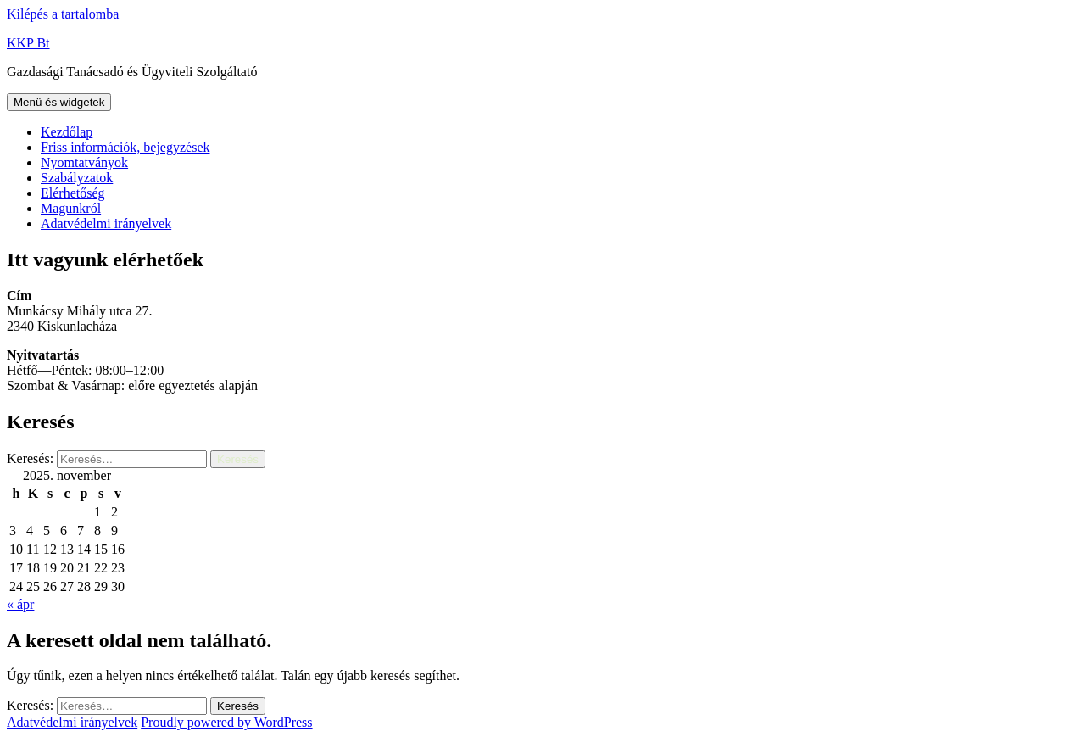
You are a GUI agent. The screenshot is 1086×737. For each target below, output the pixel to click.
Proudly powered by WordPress (226, 722)
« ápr (20, 604)
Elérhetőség (73, 193)
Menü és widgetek (59, 102)
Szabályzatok (77, 177)
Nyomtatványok (84, 162)
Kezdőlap (66, 132)
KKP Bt (28, 43)
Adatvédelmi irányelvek (106, 223)
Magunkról (71, 208)
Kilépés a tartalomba (63, 14)
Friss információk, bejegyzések (125, 147)
